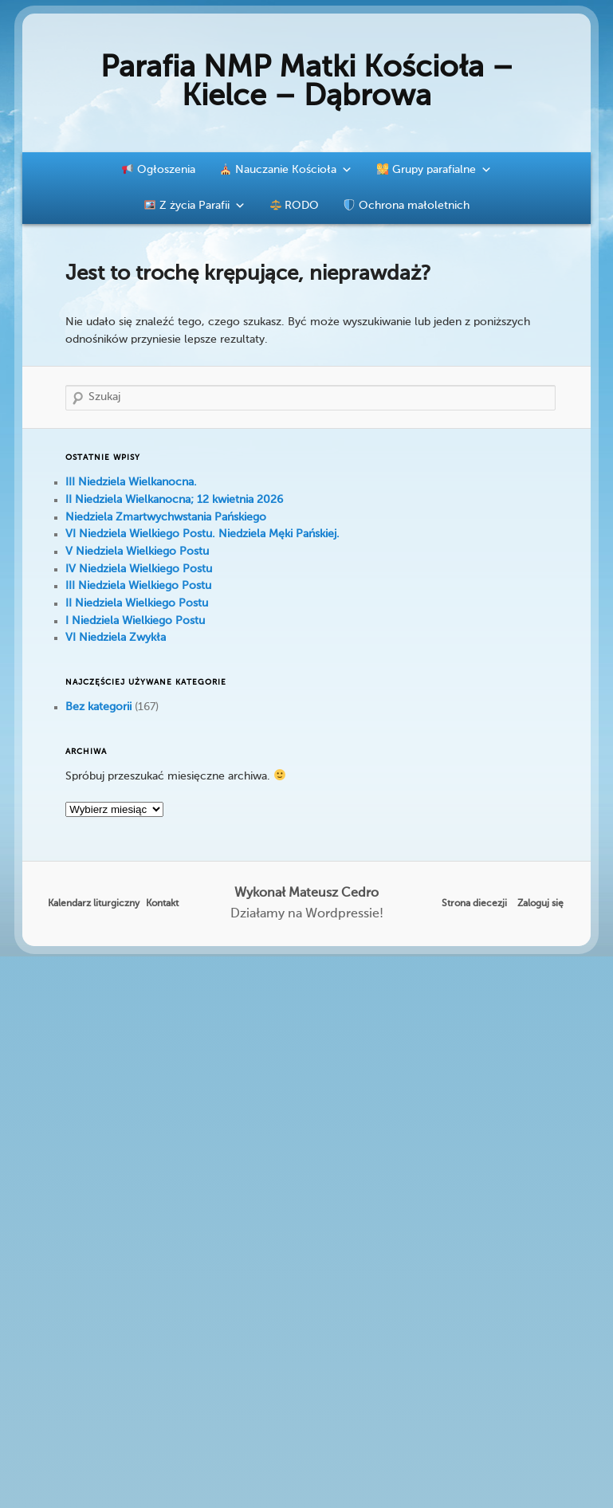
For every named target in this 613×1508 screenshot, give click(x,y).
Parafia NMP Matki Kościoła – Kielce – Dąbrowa (306, 82)
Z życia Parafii (195, 205)
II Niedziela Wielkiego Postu (136, 603)
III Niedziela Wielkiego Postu (138, 585)
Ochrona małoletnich (407, 205)
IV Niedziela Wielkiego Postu (138, 569)
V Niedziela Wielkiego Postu (137, 551)
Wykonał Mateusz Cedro (306, 893)
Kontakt (162, 904)
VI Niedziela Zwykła (115, 637)
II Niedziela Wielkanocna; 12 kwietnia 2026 (174, 499)
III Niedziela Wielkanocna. (131, 482)
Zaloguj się (540, 904)
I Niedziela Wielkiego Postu (135, 620)
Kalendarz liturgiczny (93, 904)
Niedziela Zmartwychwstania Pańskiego (165, 517)
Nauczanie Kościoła (286, 169)
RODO (295, 205)
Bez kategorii (98, 707)
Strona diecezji (474, 904)
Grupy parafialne (434, 169)
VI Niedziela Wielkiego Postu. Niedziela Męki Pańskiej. (202, 534)
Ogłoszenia (158, 169)
